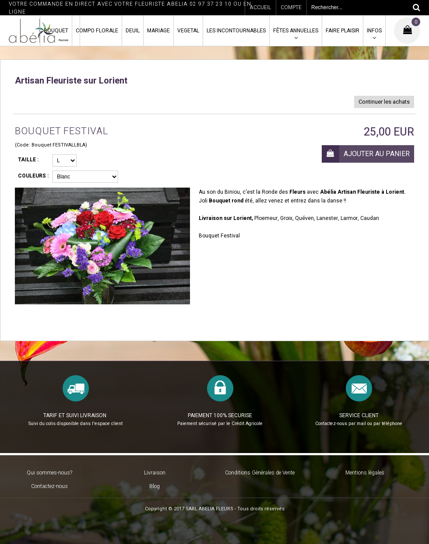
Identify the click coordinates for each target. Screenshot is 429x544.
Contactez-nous (49, 486)
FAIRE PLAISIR (342, 31)
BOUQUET (56, 31)
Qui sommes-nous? (49, 473)
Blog (154, 486)
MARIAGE (158, 31)
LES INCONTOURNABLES (236, 31)
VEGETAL (188, 31)
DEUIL (133, 31)
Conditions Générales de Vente (260, 473)
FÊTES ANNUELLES (295, 31)
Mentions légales (364, 473)
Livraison (154, 473)
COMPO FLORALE (97, 31)
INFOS (374, 31)
